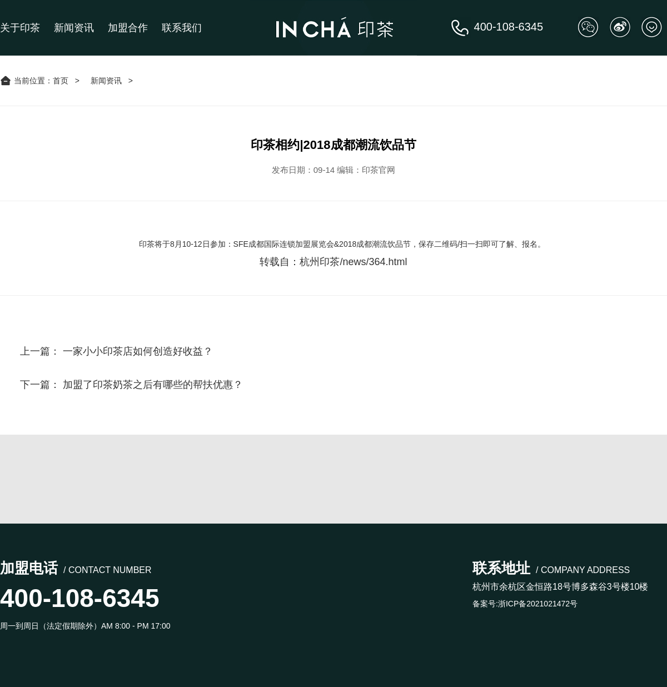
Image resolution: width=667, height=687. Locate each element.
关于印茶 (20, 27)
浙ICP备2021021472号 (538, 603)
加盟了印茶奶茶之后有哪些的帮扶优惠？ (153, 384)
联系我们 (182, 27)
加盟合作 (128, 27)
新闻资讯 (74, 27)
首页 (60, 80)
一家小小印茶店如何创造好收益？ (138, 351)
